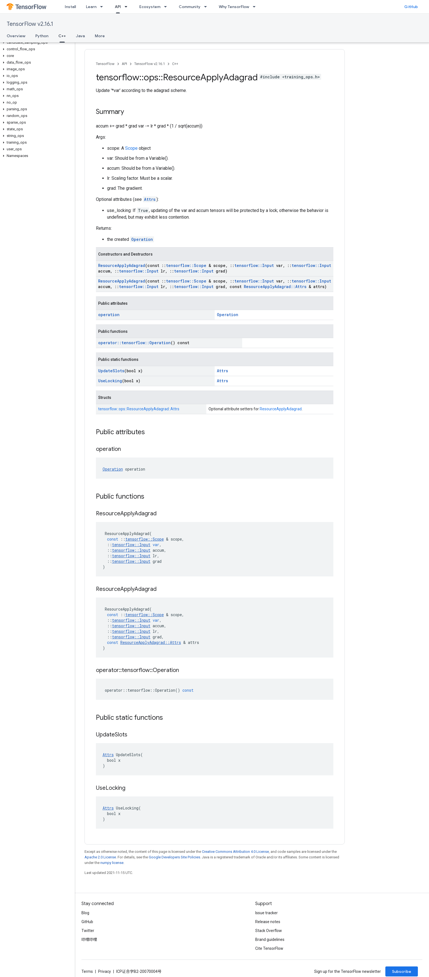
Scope (131, 148)
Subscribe (401, 971)
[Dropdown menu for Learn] (103, 6)
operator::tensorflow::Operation (134, 342)
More (100, 35)
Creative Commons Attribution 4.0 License (235, 851)
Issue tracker (266, 913)
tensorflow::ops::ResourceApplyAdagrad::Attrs (138, 409)
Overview (16, 35)
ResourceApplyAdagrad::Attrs (275, 286)
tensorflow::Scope (186, 265)
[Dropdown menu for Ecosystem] (167, 6)
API (124, 64)
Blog (85, 913)
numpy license (111, 863)
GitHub (411, 6)
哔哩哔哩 (89, 939)
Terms (87, 971)
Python (41, 35)
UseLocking (110, 380)
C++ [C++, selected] (62, 35)
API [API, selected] (118, 6)
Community (189, 6)
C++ (175, 64)
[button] (36, 42)
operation (109, 314)
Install (70, 6)
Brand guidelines (269, 939)
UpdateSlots (111, 370)
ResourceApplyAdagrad (121, 265)
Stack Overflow (268, 930)
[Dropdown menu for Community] (207, 6)
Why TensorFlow (234, 6)
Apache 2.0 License (100, 857)
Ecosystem (149, 6)
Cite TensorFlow (269, 948)
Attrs (149, 199)
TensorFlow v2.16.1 (30, 24)
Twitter (87, 930)
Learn (91, 6)
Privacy (104, 971)
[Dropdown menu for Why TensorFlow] (255, 6)
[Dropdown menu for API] (127, 6)
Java (80, 35)
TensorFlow (105, 64)
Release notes (267, 921)
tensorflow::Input (254, 265)
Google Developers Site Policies (174, 857)
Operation (142, 239)
